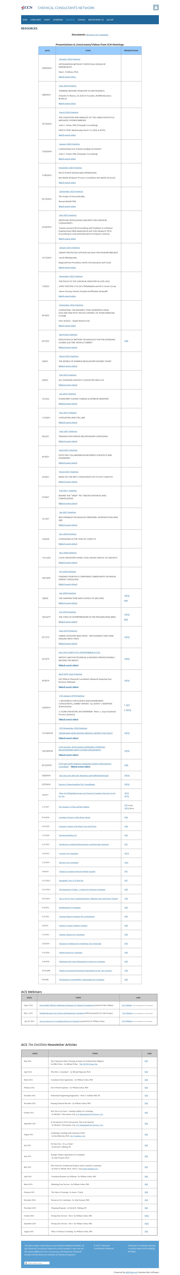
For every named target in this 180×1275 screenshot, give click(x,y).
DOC (126, 863)
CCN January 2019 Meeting (71, 696)
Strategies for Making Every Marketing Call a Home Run (80, 944)
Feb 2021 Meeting (67, 490)
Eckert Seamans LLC (90, 1169)
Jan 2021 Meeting (67, 512)
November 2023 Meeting (70, 167)
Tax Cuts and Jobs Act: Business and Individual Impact (84, 775)
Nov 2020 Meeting (67, 552)
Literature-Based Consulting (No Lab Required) (77, 917)
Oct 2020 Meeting (67, 571)
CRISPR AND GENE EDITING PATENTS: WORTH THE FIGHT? (86, 733)
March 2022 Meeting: (69, 356)
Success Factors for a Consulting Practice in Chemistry (59, 1021)
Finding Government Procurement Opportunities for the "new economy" (85, 971)
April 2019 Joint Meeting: (70, 674)
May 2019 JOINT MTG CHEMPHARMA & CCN (79, 652)
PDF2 (147, 1216)
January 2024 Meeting (69, 144)
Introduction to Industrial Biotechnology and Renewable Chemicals (84, 844)
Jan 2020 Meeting (67, 593)
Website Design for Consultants (70, 953)
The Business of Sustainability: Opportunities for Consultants (81, 980)
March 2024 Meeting (68, 112)
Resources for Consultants (68, 863)
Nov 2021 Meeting (67, 412)
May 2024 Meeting (67, 86)
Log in (156, 7)
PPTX (127, 595)
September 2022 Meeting (71, 305)
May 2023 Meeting (67, 215)
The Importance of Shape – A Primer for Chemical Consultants (82, 890)
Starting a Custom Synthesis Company (73, 926)
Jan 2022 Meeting (67, 394)
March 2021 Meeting (68, 471)
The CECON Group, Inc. (88, 1064)
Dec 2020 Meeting (67, 534)
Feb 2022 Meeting (67, 375)
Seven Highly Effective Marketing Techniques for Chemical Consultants (66, 1005)
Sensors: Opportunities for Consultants (77, 784)
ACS (134, 1251)
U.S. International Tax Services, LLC (89, 1114)
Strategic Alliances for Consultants (72, 935)
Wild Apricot (131, 1272)
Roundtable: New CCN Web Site (71, 881)
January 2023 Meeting (69, 247)
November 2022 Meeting (70, 276)
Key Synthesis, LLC (78, 1136)
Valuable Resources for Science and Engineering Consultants (61, 1013)
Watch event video (67, 77)
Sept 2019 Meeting (68, 631)
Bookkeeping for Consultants (70, 908)
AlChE (152, 1248)
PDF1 (147, 1224)
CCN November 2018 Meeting (73, 728)
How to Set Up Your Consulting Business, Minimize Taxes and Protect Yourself (88, 899)
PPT (128, 705)
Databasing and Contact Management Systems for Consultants (82, 962)
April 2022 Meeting (68, 334)
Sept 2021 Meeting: (68, 431)
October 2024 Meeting (69, 59)
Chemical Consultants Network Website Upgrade (77, 872)
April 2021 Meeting (68, 450)
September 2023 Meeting (71, 191)
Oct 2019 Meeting (67, 612)
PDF (126, 341)
